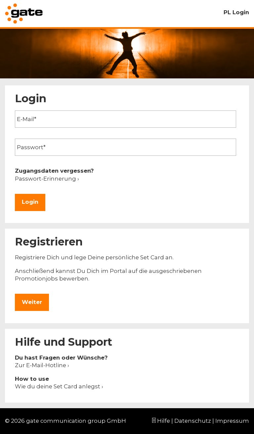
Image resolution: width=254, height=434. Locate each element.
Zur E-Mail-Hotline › (42, 365)
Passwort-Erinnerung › (47, 178)
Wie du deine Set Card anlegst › (59, 386)
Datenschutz (192, 420)
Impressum (232, 420)
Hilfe (163, 420)
